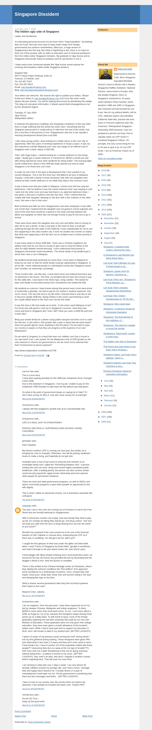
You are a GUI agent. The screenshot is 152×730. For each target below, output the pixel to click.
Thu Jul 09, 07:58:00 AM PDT (33, 500)
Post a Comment (23, 711)
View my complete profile (110, 158)
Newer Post (20, 716)
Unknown (26, 505)
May (106, 386)
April (106, 390)
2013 (104, 195)
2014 (104, 190)
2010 (104, 209)
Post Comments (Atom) (39, 722)
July (106, 243)
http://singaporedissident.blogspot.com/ (39, 90)
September (109, 233)
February (108, 400)
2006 (104, 421)
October (108, 228)
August (107, 238)
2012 (104, 199)
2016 (104, 180)
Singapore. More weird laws (116, 304)
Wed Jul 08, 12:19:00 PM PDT (33, 413)
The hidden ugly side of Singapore (119, 341)
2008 (104, 412)
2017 (104, 175)
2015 (104, 185)
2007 (104, 417)
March (107, 395)
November (109, 223)
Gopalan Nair (124, 69)
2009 (104, 214)
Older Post (87, 716)
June (106, 381)
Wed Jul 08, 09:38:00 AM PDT (33, 399)
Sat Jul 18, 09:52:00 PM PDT (33, 689)
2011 (104, 205)
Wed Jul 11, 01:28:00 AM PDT (33, 705)
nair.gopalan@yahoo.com (33, 87)
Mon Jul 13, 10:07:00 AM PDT (33, 596)
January (108, 405)
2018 (104, 170)
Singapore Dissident (37, 14)
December (109, 218)
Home (54, 716)
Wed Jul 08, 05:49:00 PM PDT (33, 435)
